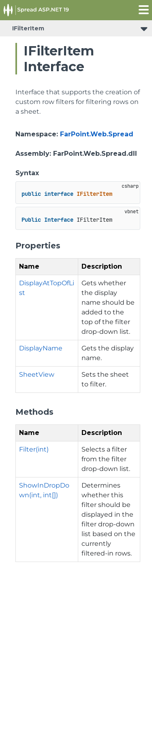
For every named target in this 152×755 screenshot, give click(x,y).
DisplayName (40, 348)
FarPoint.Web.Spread (96, 134)
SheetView (36, 374)
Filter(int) (34, 449)
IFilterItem (28, 28)
